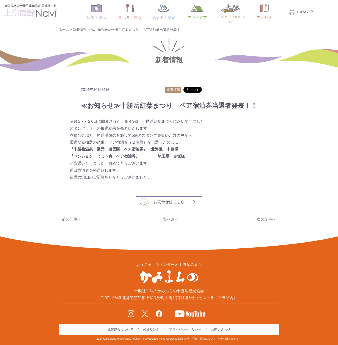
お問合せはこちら (169, 202)
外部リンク (151, 329)
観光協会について (120, 329)
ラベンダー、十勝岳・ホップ (231, 13)
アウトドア (197, 12)
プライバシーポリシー (185, 329)
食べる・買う (130, 12)
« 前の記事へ (70, 219)
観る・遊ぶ (96, 12)
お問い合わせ (220, 329)
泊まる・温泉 (163, 12)
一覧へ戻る (169, 219)
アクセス (264, 12)
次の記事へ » (268, 219)
